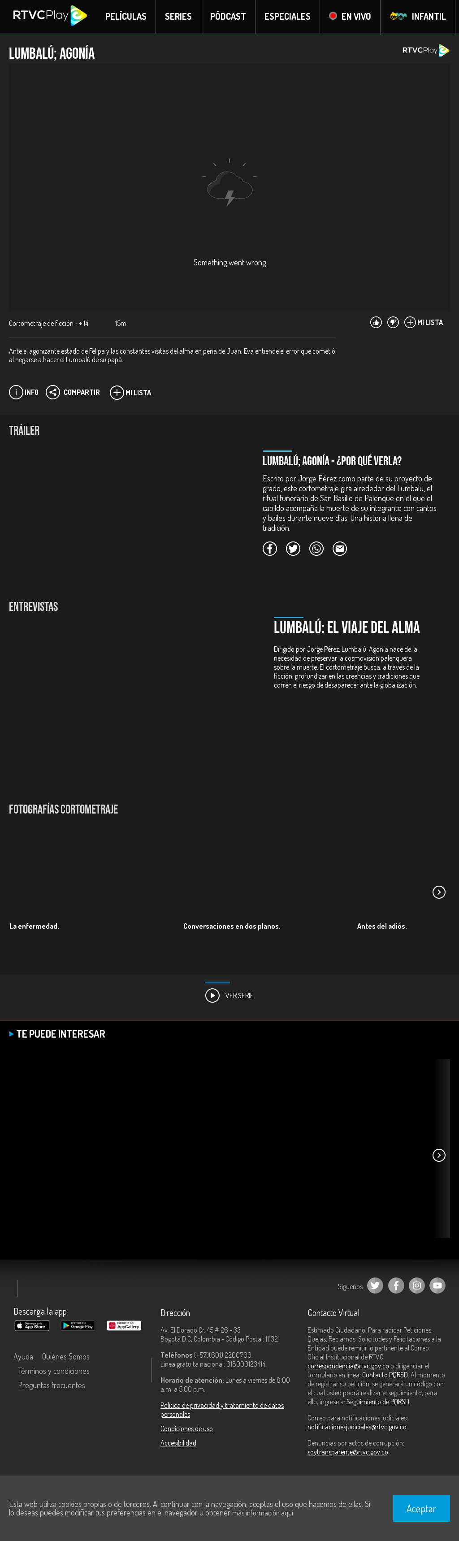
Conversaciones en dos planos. (232, 926)
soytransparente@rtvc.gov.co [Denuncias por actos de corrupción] (347, 1452)
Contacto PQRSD (385, 1375)
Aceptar (421, 1508)
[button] (439, 893)
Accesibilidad (178, 1443)
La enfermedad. (34, 926)
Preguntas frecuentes (51, 1385)
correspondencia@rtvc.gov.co (348, 1366)
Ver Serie (229, 996)
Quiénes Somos (66, 1357)
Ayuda (23, 1357)
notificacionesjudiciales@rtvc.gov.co (357, 1427)
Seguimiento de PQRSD (377, 1402)
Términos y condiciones (54, 1371)
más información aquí (262, 1512)
